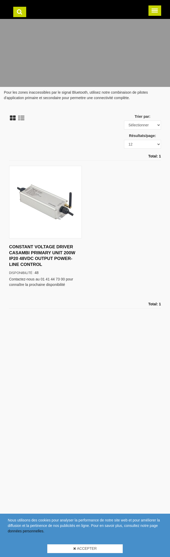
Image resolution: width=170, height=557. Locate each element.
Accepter (85, 548)
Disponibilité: (21, 272)
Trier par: (143, 116)
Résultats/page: (142, 136)
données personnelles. (26, 531)
